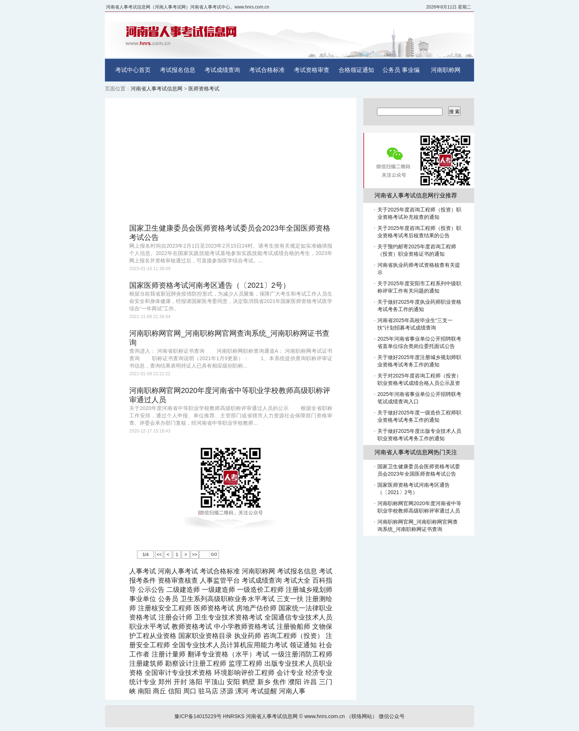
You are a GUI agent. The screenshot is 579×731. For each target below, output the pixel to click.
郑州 (164, 682)
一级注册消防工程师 (301, 654)
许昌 (310, 682)
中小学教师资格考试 (244, 626)
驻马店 (208, 691)
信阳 (174, 691)
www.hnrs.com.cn (324, 716)
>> (194, 554)
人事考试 (142, 571)
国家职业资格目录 (205, 635)
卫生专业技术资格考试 (229, 617)
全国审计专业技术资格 (178, 672)
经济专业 (318, 672)
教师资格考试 (192, 626)
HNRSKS (233, 716)
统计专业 (142, 682)
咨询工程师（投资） (293, 635)
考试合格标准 (267, 70)
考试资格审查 (311, 70)
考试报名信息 (177, 70)
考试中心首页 (133, 70)
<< (159, 554)
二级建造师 (183, 589)
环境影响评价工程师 (244, 672)
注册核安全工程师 (165, 608)
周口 (189, 691)
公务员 (391, 70)
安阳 (233, 682)
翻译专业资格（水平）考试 (228, 654)
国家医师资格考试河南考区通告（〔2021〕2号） (209, 285)
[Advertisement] (231, 161)
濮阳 (294, 682)
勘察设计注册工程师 (196, 663)
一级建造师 (218, 589)
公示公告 (151, 589)
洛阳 (195, 682)
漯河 (242, 691)
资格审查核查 (178, 580)
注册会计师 (175, 617)
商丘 (159, 691)
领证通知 (303, 645)
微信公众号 (392, 716)
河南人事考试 (178, 571)
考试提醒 (263, 691)
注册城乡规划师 (308, 589)
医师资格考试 (203, 89)
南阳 (144, 691)
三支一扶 (290, 599)
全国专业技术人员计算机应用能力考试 (230, 645)
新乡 (264, 682)
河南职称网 (445, 70)
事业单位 (142, 599)
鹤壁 (248, 682)
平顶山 (214, 682)
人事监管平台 (220, 580)
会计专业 (290, 672)
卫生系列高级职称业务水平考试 (227, 599)
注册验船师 (293, 626)
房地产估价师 (256, 608)
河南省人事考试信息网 (156, 89)
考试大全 (297, 580)
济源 (226, 691)
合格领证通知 (356, 70)
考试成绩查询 (222, 70)
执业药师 (247, 635)
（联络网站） (361, 716)
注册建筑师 (146, 663)
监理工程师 (246, 663)
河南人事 (292, 691)
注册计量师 (169, 654)
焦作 (279, 682)
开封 (180, 682)
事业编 (410, 70)
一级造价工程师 (260, 589)
